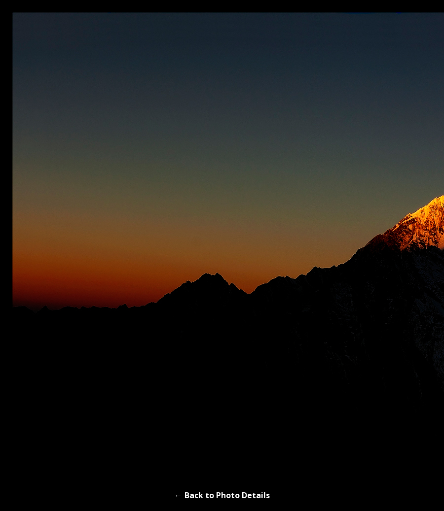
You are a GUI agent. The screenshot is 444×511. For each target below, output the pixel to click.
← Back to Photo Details (222, 495)
